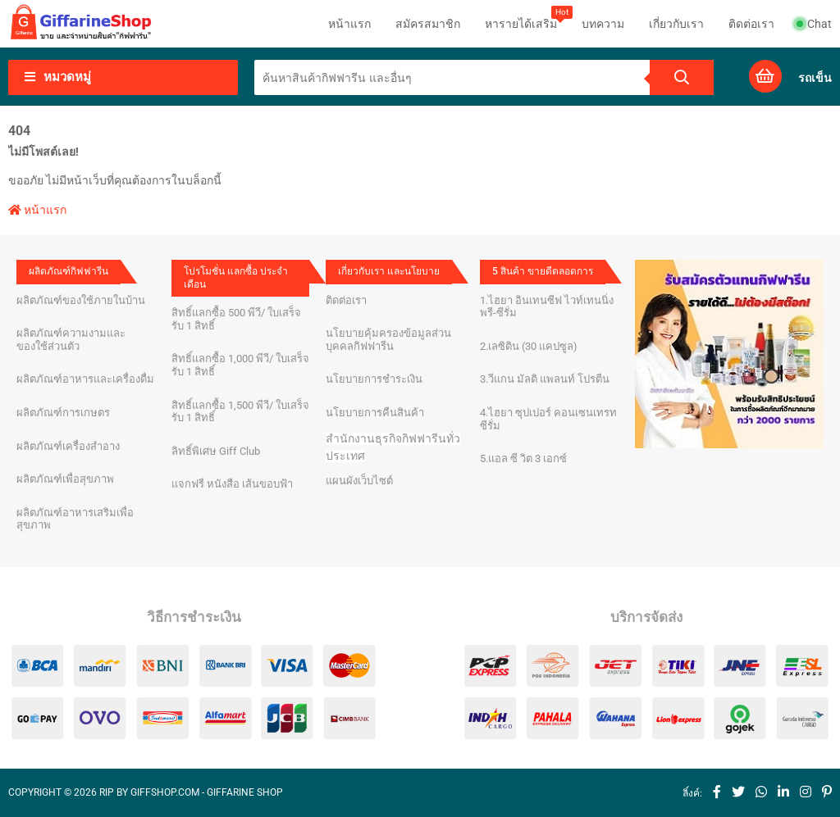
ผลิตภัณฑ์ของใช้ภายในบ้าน (80, 300)
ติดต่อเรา (751, 23)
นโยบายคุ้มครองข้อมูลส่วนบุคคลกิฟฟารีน (388, 339)
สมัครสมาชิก (427, 23)
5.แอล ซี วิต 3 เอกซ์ (523, 458)
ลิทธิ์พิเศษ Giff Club (215, 451)
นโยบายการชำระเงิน (374, 379)
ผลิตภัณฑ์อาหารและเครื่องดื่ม (85, 379)
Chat (814, 23)
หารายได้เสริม (521, 18)
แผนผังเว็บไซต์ (359, 480)
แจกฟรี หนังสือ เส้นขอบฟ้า (232, 484)
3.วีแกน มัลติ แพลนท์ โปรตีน (544, 379)
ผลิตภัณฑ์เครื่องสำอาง (68, 446)
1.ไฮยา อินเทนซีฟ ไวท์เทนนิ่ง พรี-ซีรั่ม (547, 307)
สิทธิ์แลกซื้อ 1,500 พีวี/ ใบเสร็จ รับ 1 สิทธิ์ (240, 411)
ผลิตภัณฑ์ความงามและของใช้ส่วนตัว (71, 339)
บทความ (603, 23)
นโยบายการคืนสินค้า (375, 412)
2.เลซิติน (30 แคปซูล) (529, 346)
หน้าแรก (349, 23)
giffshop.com (164, 792)
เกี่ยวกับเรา (676, 23)
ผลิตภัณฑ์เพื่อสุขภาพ (65, 479)
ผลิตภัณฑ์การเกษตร (63, 412)
